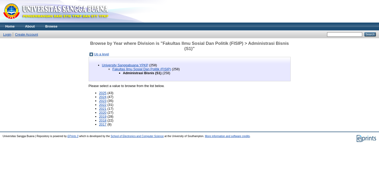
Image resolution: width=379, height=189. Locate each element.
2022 (102, 105)
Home (10, 26)
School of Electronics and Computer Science (137, 136)
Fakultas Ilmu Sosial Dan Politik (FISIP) (142, 69)
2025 (102, 93)
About (30, 26)
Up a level (101, 54)
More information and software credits (227, 136)
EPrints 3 (72, 136)
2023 (102, 101)
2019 (102, 116)
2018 (102, 120)
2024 (102, 97)
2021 (102, 109)
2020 (102, 113)
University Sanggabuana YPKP (125, 65)
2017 (102, 124)
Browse (51, 26)
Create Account (26, 34)
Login (7, 34)
